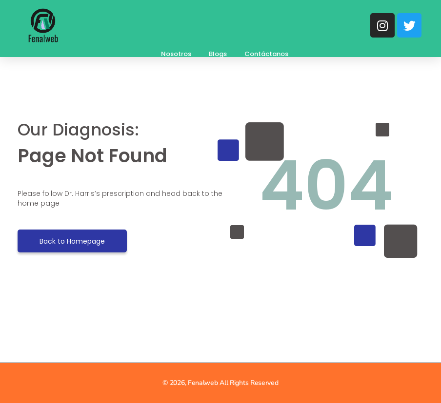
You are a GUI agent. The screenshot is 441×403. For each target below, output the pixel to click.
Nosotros (176, 54)
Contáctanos (266, 54)
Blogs (218, 54)
